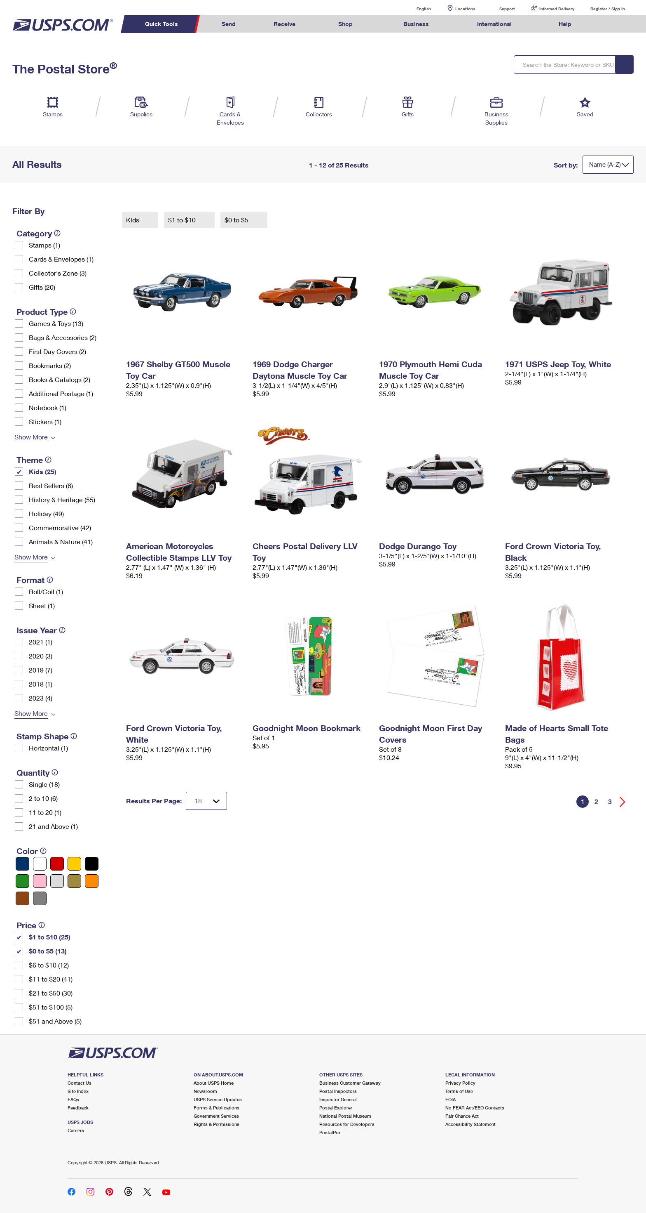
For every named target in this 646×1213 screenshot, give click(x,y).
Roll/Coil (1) (46, 591)
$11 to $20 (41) (51, 979)
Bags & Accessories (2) (62, 337)
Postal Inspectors (338, 1091)
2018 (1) (40, 684)
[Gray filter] (40, 898)
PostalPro (329, 1132)
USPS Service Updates (218, 1099)
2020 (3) (40, 656)
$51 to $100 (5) (51, 1007)
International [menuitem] (494, 23)
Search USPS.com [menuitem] (606, 24)
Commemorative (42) (60, 527)
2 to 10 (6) (43, 798)
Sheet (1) (42, 605)
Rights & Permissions (216, 1124)
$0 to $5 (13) (48, 951)
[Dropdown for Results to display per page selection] (206, 801)
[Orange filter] (91, 881)
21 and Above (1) (53, 826)
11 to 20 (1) (45, 812)
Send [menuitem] (229, 23)
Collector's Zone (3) (58, 273)
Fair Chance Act (462, 1116)
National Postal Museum (345, 1116)
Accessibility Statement (470, 1124)
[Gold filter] (74, 881)
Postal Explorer (335, 1107)
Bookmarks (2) (50, 365)
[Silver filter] (57, 881)
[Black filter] (91, 864)
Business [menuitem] (416, 23)
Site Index (78, 1091)
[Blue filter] (22, 864)
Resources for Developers (346, 1124)
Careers (76, 1130)
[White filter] (40, 864)
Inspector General (338, 1099)
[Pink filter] (40, 881)
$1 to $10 (182, 220)
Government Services (216, 1116)
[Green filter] (22, 881)
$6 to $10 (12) (49, 965)
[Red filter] (57, 864)
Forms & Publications (216, 1107)
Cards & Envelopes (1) (61, 259)
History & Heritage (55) (62, 499)
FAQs (73, 1099)
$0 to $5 (237, 220)
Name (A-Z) (605, 164)
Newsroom (205, 1091)
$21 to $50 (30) (51, 993)
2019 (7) (40, 670)
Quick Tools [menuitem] (161, 23)
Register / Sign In (607, 8)
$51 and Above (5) (55, 1021)
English (415, 8)
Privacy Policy (460, 1083)
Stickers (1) (45, 421)
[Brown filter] (22, 898)
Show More (31, 437)
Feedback (78, 1107)
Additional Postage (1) (61, 393)
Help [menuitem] (565, 23)
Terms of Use (459, 1091)
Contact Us (79, 1083)
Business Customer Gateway (350, 1083)
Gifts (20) (42, 287)
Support (507, 8)
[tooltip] (57, 233)
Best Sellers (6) (51, 485)
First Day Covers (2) (57, 351)
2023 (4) (40, 698)
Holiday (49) (46, 513)
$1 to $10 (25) (49, 937)
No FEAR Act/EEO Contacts (474, 1107)
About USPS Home (214, 1083)
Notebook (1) (47, 407)
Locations (465, 8)
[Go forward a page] (623, 802)
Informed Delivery (556, 8)
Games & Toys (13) (56, 323)
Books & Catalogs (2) (59, 379)
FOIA (450, 1099)
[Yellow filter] (74, 864)
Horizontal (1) (48, 748)
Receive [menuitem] (284, 23)
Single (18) (44, 784)
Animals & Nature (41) (61, 541)
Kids (133, 220)
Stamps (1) (44, 245)
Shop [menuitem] (345, 23)
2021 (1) (40, 642)
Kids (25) (42, 471)
